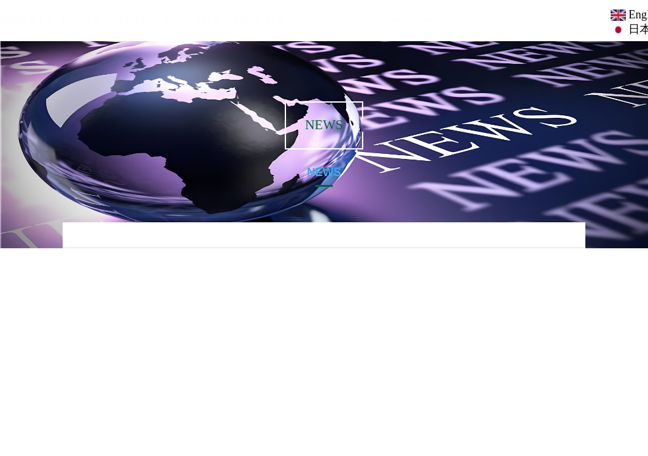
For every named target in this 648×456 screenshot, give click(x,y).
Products (518, 20)
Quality (485, 20)
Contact (585, 20)
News (552, 20)
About (418, 20)
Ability (451, 20)
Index (384, 20)
